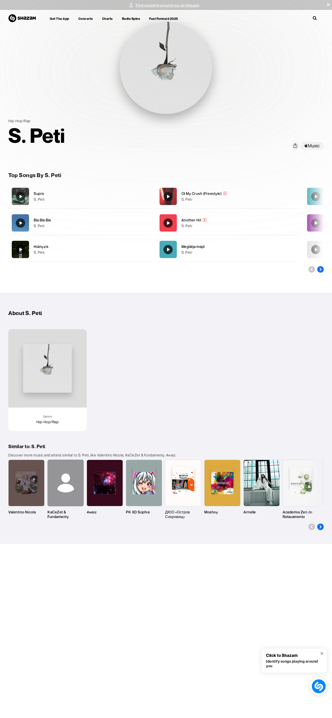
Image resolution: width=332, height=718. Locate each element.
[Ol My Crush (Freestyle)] (227, 196)
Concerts (85, 19)
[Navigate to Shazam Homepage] (24, 18)
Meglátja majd (193, 246)
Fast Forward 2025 (163, 19)
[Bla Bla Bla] (79, 223)
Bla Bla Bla (42, 220)
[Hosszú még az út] (315, 223)
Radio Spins (131, 19)
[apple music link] (312, 146)
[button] (328, 4)
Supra (39, 193)
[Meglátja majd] (227, 249)
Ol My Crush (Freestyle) (201, 193)
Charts (107, 19)
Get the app (59, 19)
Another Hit (191, 220)
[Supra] (79, 196)
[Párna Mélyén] (315, 249)
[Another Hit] (227, 223)
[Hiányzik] (79, 249)
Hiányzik (41, 246)
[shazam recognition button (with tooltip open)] (318, 686)
